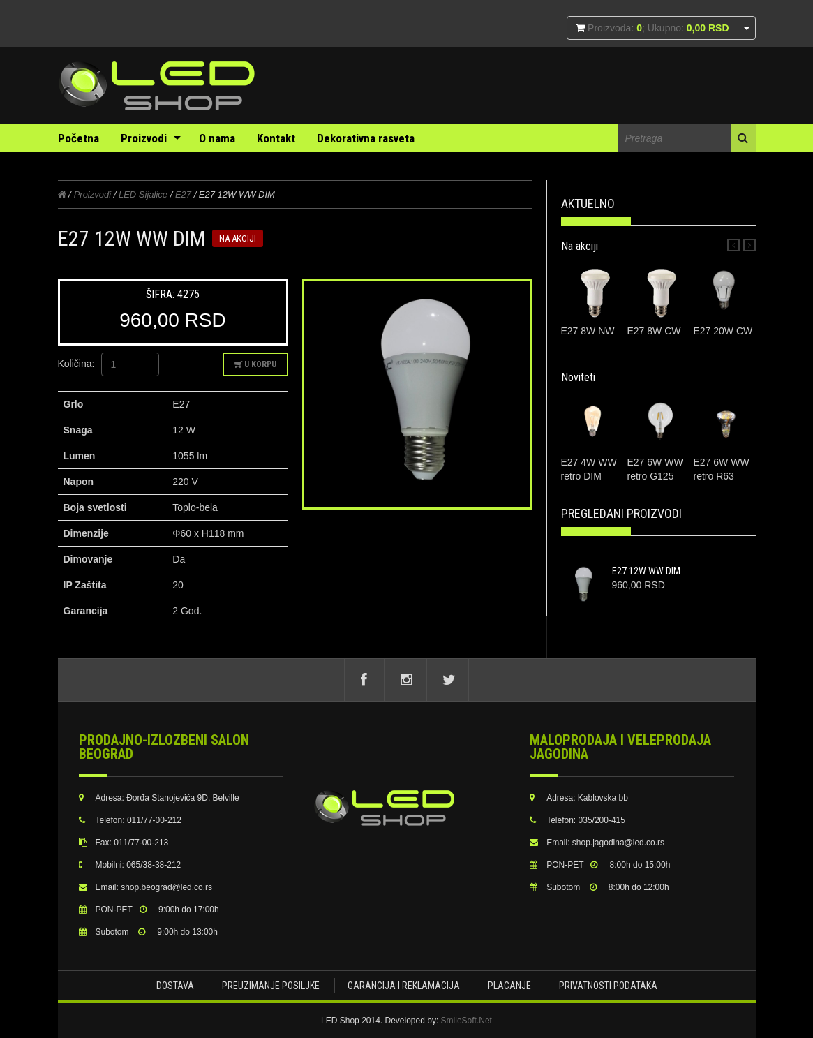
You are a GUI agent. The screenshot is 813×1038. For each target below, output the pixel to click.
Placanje (509, 985)
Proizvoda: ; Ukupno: (657, 28)
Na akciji (579, 246)
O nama (217, 138)
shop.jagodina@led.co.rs (618, 842)
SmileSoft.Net (466, 1020)
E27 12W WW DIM (646, 571)
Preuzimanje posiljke (271, 985)
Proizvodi (144, 138)
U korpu (255, 364)
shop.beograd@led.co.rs (166, 887)
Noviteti (578, 377)
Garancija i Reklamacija (404, 985)
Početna (78, 138)
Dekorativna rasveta (366, 138)
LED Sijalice (143, 194)
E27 (183, 194)
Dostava (175, 985)
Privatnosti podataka (608, 985)
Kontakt (276, 138)
